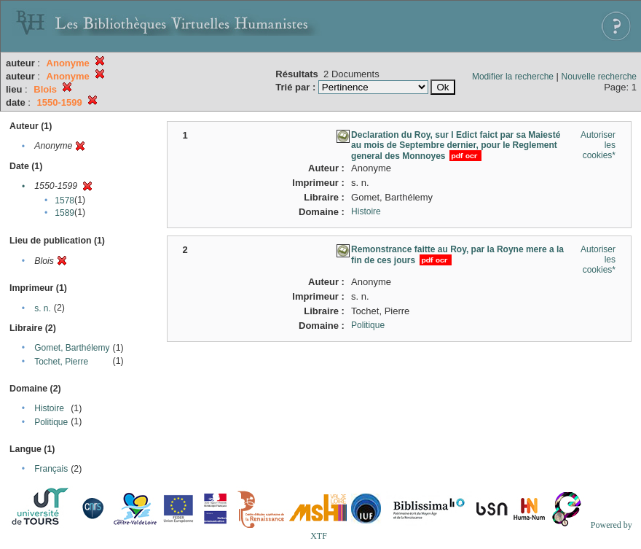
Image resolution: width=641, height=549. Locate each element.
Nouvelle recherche (599, 76)
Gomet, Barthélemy (71, 348)
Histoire (49, 408)
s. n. (42, 308)
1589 (64, 213)
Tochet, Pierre (61, 362)
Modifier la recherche (513, 76)
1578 (64, 200)
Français (51, 469)
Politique (51, 422)
